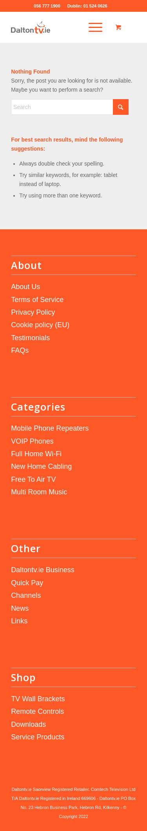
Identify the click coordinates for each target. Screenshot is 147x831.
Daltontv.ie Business (42, 570)
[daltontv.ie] (61, 27)
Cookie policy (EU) (40, 325)
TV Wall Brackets (38, 699)
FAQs (20, 350)
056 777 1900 (47, 6)
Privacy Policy (33, 312)
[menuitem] (92, 27)
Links (19, 621)
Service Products (37, 737)
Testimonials (30, 338)
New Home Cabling (41, 466)
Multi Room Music (39, 492)
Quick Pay (27, 583)
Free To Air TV (33, 479)
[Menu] (89, 27)
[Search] (70, 107)
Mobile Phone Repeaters (50, 428)
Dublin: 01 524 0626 (87, 6)
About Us (25, 287)
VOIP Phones (32, 441)
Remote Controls (37, 711)
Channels (26, 595)
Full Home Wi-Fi (36, 454)
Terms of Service (37, 300)
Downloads (28, 724)
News (20, 608)
